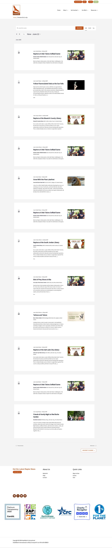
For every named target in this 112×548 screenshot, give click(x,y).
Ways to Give (76, 474)
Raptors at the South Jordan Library (46, 242)
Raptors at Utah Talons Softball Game (46, 54)
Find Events (79, 28)
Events (74, 476)
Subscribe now (17, 472)
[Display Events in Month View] (89, 28)
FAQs (44, 476)
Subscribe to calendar (87, 451)
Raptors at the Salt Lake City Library (46, 350)
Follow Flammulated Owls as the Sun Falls (48, 84)
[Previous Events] (17, 34)
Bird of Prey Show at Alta (42, 279)
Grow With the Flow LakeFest (43, 179)
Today (24, 34)
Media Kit (45, 474)
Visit (74, 478)
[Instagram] (18, 496)
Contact (45, 478)
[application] (69, 10)
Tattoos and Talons (40, 315)
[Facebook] (14, 496)
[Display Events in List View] (86, 28)
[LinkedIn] (26, 496)
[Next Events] (19, 34)
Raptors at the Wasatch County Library (47, 118)
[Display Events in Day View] (93, 28)
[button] (78, 2)
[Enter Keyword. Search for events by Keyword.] (45, 28)
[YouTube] (22, 496)
